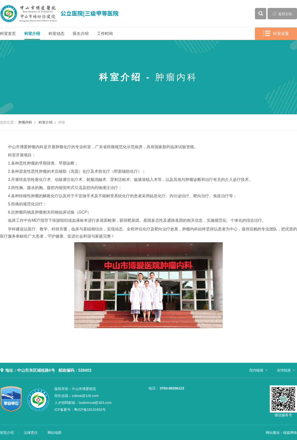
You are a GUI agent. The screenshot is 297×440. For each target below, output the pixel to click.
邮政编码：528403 (74, 370)
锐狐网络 (290, 433)
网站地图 (54, 433)
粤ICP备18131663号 (80, 410)
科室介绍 (32, 33)
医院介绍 (7, 433)
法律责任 (31, 433)
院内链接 (256, 370)
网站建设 (273, 433)
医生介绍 (81, 33)
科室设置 (276, 33)
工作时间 (105, 33)
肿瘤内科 (25, 122)
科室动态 (56, 33)
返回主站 (282, 13)
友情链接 (284, 370)
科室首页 (8, 33)
